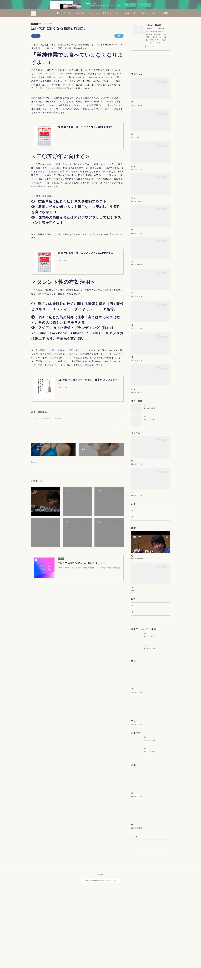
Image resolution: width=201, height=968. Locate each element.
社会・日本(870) (48, 418)
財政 (113, 13)
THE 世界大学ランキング (50, 73)
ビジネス (148, 13)
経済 (120, 13)
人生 (140, 13)
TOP (80, 13)
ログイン (144, 5)
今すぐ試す (129, 4)
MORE (165, 13)
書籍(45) (58, 418)
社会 (158, 13)
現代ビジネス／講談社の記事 (54, 88)
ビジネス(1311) (36, 418)
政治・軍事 (103, 13)
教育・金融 (130, 13)
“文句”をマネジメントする (142, 923)
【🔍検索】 (90, 13)
